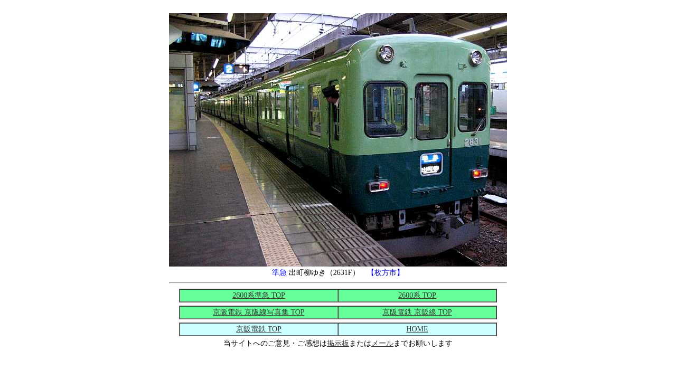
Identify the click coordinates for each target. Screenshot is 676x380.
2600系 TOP (417, 295)
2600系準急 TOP (258, 295)
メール (382, 343)
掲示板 (338, 343)
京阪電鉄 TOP (258, 329)
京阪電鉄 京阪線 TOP (417, 312)
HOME (417, 329)
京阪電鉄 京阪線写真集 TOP (258, 312)
